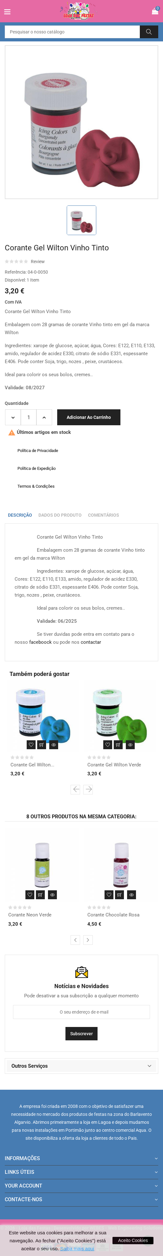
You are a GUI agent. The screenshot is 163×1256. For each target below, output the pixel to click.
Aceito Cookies (133, 1240)
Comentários (103, 515)
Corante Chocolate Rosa (113, 915)
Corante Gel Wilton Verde (114, 765)
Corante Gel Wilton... (32, 765)
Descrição (20, 515)
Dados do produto (60, 515)
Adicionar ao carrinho (89, 417)
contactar (91, 642)
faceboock (40, 642)
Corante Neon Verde (29, 915)
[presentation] (75, 789)
